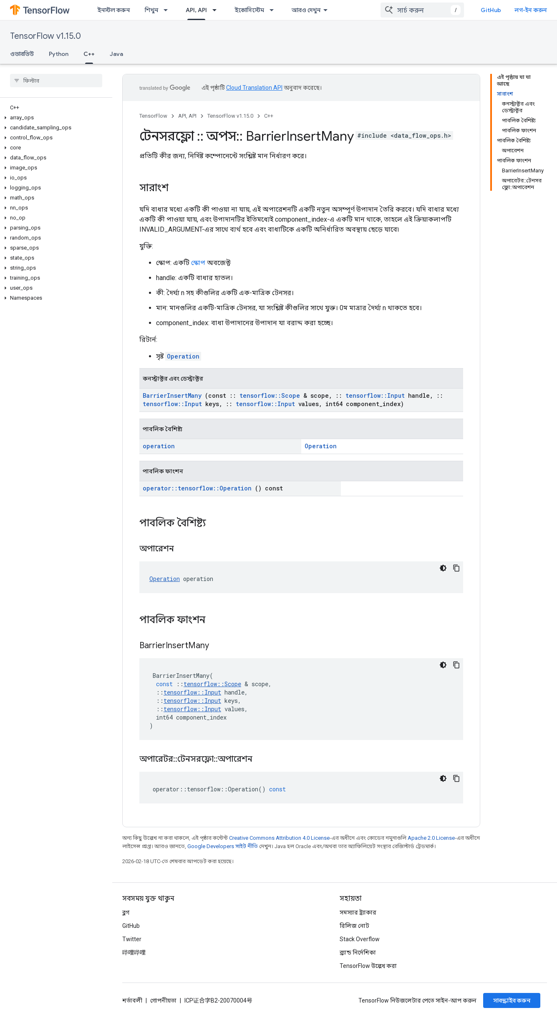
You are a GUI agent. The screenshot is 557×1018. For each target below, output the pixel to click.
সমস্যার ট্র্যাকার (358, 912)
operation (159, 446)
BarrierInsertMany (172, 395)
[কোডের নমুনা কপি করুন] (456, 568)
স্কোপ (198, 263)
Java (116, 54)
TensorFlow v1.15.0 (45, 36)
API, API (187, 116)
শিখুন (151, 10)
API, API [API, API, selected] (196, 10)
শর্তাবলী (132, 1000)
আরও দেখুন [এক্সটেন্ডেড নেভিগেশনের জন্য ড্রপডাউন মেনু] (306, 10)
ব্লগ (125, 912)
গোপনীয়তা (163, 1000)
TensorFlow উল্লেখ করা (368, 965)
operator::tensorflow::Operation (197, 488)
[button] (54, 118)
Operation (183, 356)
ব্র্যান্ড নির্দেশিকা (358, 952)
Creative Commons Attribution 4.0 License (279, 838)
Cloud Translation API (254, 87)
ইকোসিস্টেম (249, 10)
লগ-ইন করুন (530, 10)
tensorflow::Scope (269, 395)
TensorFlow (153, 116)
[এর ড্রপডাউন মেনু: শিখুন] (168, 10)
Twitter (131, 939)
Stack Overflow (360, 939)
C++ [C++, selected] (89, 54)
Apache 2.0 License (431, 838)
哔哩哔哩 (134, 952)
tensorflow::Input (375, 395)
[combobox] (422, 10)
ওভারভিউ (22, 54)
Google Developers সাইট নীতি (222, 846)
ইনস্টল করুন (113, 10)
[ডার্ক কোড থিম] (443, 568)
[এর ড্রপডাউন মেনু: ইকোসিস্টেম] (274, 10)
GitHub (491, 10)
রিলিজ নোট (354, 925)
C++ (268, 116)
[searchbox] (56, 80)
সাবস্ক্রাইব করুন (511, 1000)
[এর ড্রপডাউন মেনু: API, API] (217, 10)
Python (58, 54)
